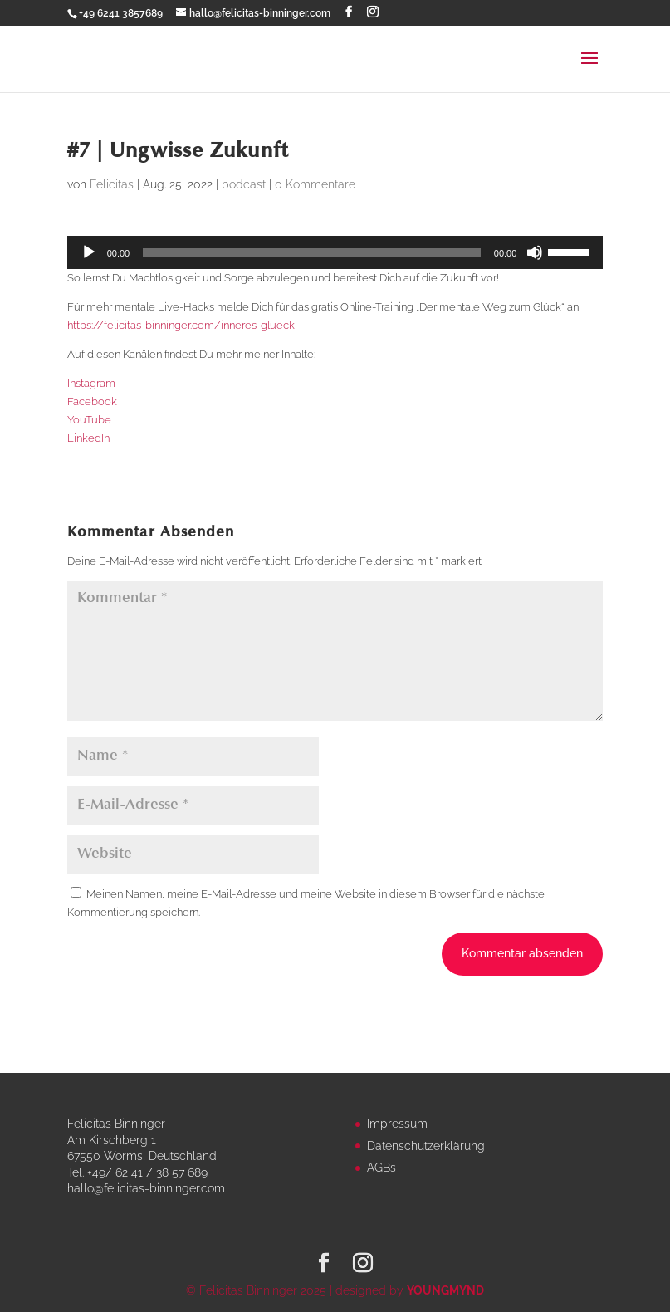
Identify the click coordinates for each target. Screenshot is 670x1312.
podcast (244, 184)
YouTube (89, 420)
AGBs (381, 1167)
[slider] (312, 252)
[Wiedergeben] (89, 252)
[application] (335, 252)
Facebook (92, 401)
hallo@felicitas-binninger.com (146, 1188)
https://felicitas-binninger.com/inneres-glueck (181, 325)
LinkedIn (88, 438)
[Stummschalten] (534, 252)
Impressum (397, 1123)
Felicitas (112, 184)
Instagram (91, 383)
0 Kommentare (315, 184)
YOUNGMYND (445, 1290)
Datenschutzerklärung (426, 1146)
